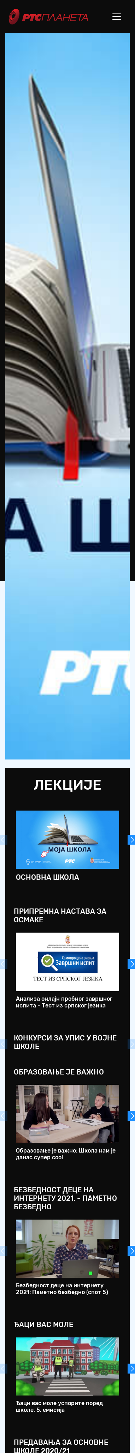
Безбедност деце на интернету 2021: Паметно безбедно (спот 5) (62, 1288)
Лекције (67, 785)
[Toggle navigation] (117, 17)
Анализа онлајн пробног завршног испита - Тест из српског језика (64, 1002)
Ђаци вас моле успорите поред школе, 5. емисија (59, 1406)
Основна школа (47, 877)
